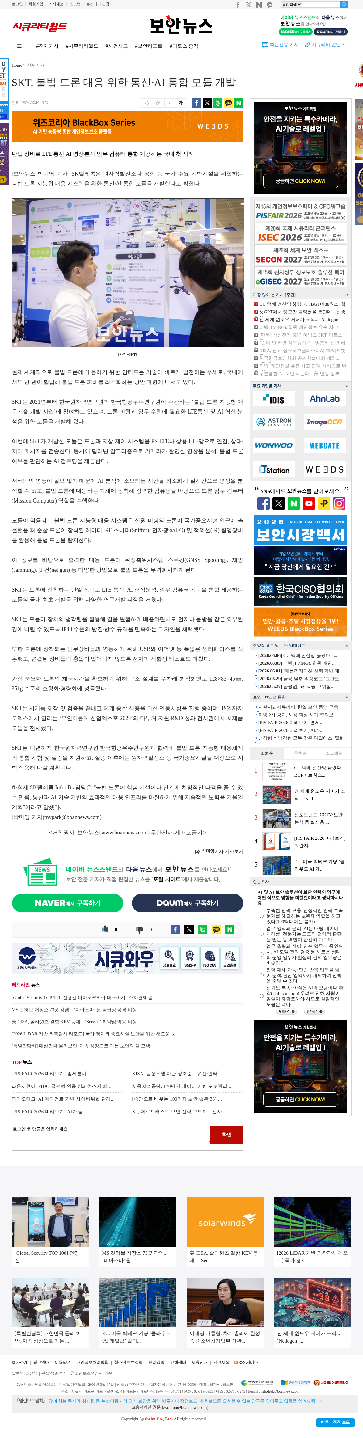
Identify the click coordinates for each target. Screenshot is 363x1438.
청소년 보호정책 (128, 1362)
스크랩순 (334, 753)
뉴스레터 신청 (97, 4)
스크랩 (75, 4)
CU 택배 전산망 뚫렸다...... (297, 655)
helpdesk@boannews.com (280, 1391)
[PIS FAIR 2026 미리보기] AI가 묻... (49, 1111)
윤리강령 (156, 1362)
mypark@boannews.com (72, 817)
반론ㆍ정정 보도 (335, 1422)
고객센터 (178, 1362)
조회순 (266, 753)
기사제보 (56, 4)
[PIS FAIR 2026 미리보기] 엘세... (290, 722)
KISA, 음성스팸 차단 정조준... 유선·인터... (177, 1073)
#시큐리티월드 (82, 46)
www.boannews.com (124, 832)
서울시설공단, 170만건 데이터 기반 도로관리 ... (182, 1086)
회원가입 (35, 4)
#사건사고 (117, 46)
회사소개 (20, 1362)
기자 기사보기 (219, 851)
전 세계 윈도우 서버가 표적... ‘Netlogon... (300, 319)
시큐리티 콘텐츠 (328, 44)
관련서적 (221, 1362)
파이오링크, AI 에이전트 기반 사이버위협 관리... (63, 1099)
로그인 (17, 4)
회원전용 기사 (284, 44)
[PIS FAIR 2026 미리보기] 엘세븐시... (51, 1073)
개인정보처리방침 (92, 1362)
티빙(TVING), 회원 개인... (297, 663)
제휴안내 (200, 1362)
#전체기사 (47, 46)
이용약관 (63, 1362)
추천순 (300, 753)
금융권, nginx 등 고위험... (296, 686)
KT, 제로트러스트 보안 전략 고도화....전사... (179, 1111)
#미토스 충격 (184, 46)
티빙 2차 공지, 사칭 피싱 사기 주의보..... (299, 714)
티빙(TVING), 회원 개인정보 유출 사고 (298, 327)
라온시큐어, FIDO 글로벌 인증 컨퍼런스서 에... (62, 1086)
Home (17, 65)
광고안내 (41, 1362)
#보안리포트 (149, 46)
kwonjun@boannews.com (184, 1407)
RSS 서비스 (248, 1362)
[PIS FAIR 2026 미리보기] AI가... (290, 730)
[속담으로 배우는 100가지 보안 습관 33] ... (177, 1099)
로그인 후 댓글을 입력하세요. (111, 1135)
